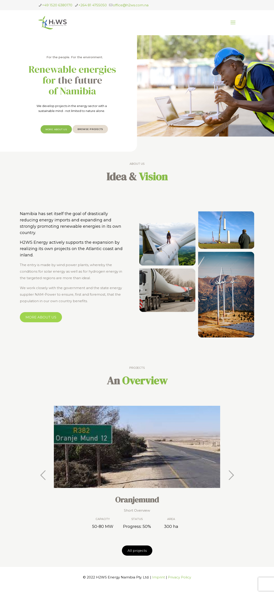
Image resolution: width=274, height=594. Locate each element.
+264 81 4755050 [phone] (92, 5)
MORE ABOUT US (56, 134)
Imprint (158, 577)
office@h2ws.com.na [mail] (130, 5)
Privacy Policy (179, 577)
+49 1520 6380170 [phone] (57, 5)
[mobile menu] (233, 22)
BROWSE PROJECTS (90, 133)
